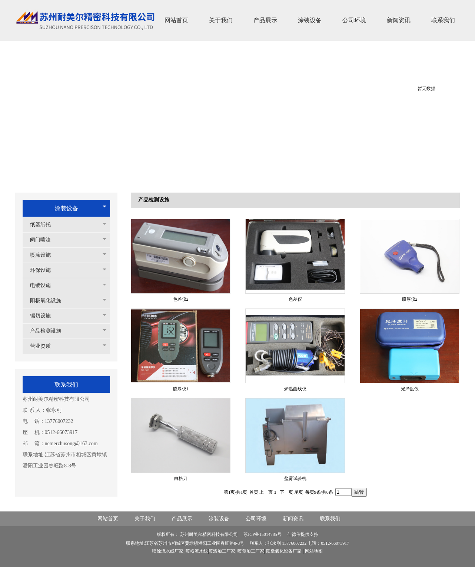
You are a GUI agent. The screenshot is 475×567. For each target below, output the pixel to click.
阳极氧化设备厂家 (284, 551)
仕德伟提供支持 (302, 534)
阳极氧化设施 (49, 300)
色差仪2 (181, 299)
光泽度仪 (410, 388)
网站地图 (314, 551)
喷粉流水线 (197, 551)
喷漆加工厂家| (223, 551)
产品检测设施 (49, 331)
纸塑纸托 (44, 224)
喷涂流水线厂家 (167, 551)
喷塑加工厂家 (251, 551)
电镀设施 (44, 285)
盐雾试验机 (295, 478)
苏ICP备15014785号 (263, 534)
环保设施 (44, 270)
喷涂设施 (44, 255)
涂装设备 (66, 208)
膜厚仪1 (181, 388)
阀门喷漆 (44, 240)
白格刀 (180, 478)
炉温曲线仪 (295, 388)
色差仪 (295, 299)
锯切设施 (44, 315)
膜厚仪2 (410, 299)
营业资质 (44, 346)
